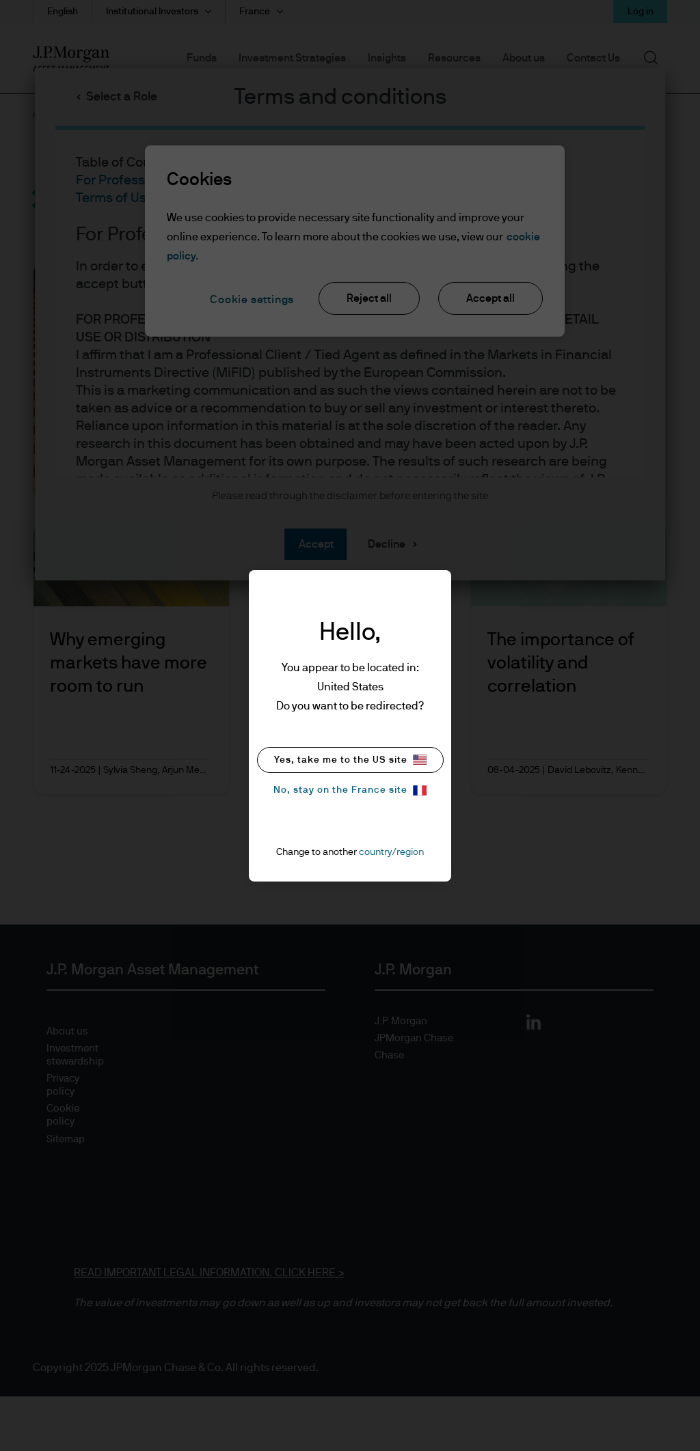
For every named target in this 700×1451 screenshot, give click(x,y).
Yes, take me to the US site (350, 760)
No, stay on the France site (350, 790)
